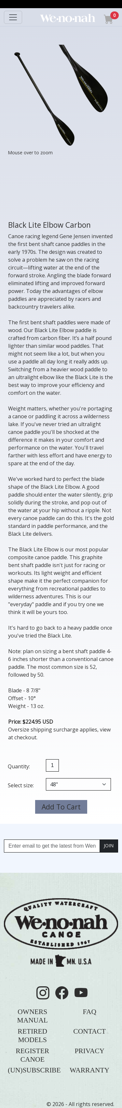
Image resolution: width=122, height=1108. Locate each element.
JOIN (109, 845)
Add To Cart (61, 806)
